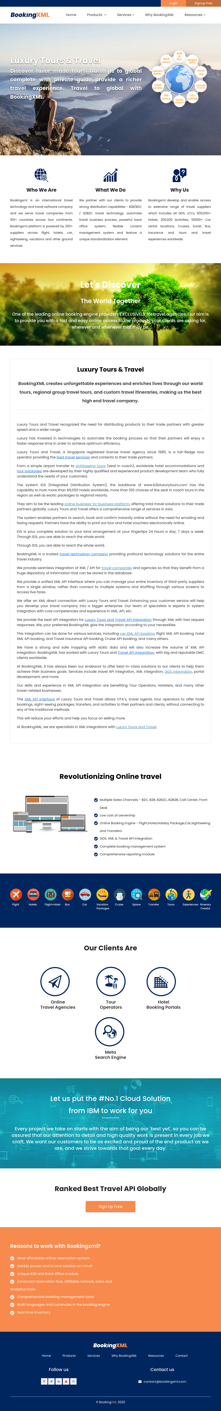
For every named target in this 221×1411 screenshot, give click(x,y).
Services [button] (125, 14)
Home (71, 14)
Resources (156, 1356)
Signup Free (203, 3)
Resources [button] (195, 14)
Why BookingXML (159, 14)
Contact (181, 1356)
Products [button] (96, 14)
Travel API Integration (136, 652)
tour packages (29, 471)
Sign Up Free (111, 1206)
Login (173, 3)
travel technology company (84, 554)
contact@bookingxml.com (162, 1381)
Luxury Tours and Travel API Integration (118, 619)
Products (69, 1356)
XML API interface (40, 699)
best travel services (73, 457)
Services (93, 1356)
